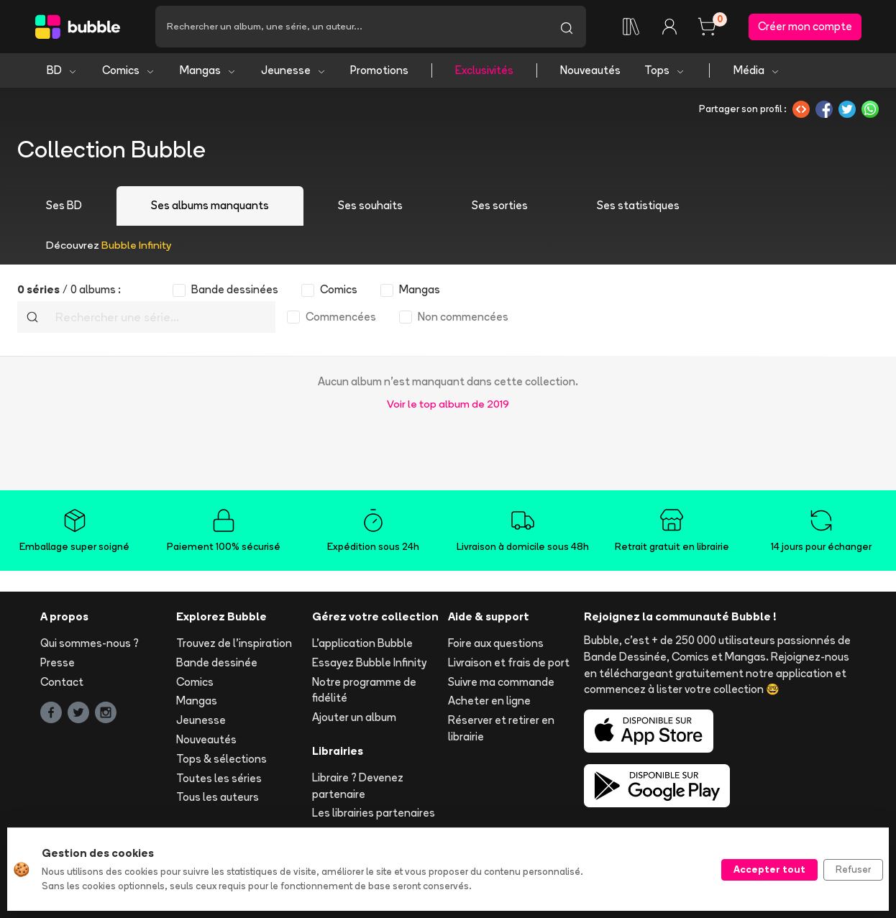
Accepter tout (769, 869)
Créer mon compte (805, 26)
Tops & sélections (221, 759)
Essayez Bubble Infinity (369, 662)
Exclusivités (484, 70)
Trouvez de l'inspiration (234, 643)
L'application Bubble (362, 643)
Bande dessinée (216, 662)
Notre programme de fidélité (364, 690)
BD (62, 70)
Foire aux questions (496, 643)
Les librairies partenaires (373, 813)
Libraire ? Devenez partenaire (357, 786)
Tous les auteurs (217, 797)
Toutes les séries (219, 778)
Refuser (853, 869)
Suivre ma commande (501, 682)
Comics (128, 70)
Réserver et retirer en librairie (501, 728)
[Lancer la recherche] (566, 26)
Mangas (208, 70)
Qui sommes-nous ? (89, 643)
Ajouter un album (354, 717)
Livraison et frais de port (509, 662)
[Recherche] (351, 27)
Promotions (379, 70)
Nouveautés (590, 70)
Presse (57, 662)
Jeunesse (293, 70)
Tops (664, 70)
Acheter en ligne (489, 700)
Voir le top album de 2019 (448, 403)
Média (756, 70)
